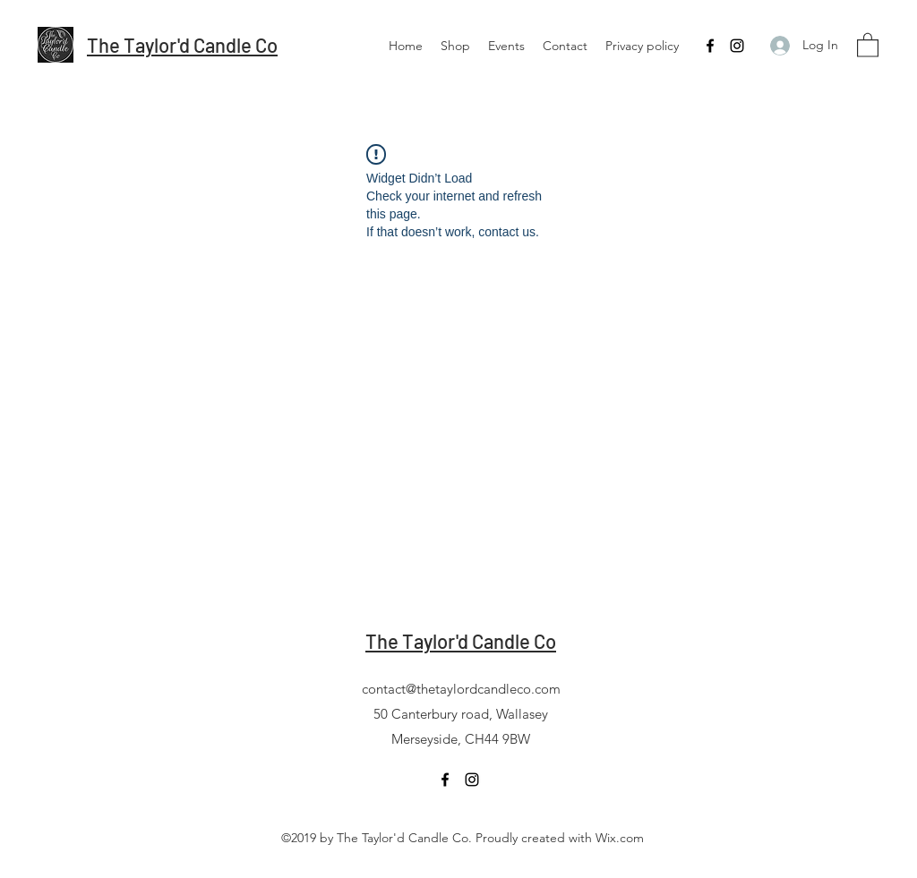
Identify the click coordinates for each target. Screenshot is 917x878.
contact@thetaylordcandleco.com (461, 688)
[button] (867, 44)
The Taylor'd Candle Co (182, 44)
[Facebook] (710, 46)
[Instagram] (737, 46)
